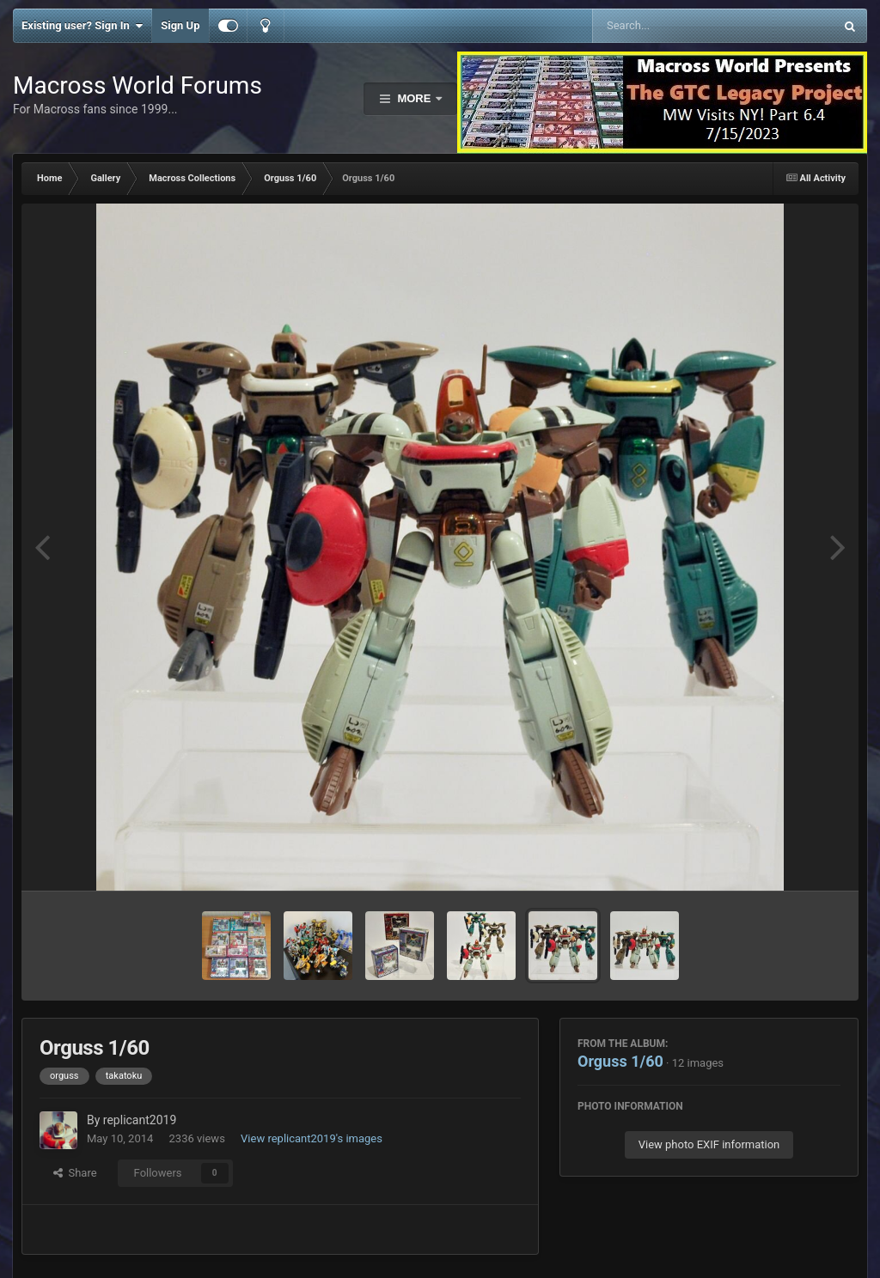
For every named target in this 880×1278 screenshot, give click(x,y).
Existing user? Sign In (82, 26)
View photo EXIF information (709, 1144)
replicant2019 (139, 1120)
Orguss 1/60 (620, 1061)
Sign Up (180, 25)
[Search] (670, 26)
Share (75, 1172)
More (414, 98)
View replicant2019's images (311, 1138)
